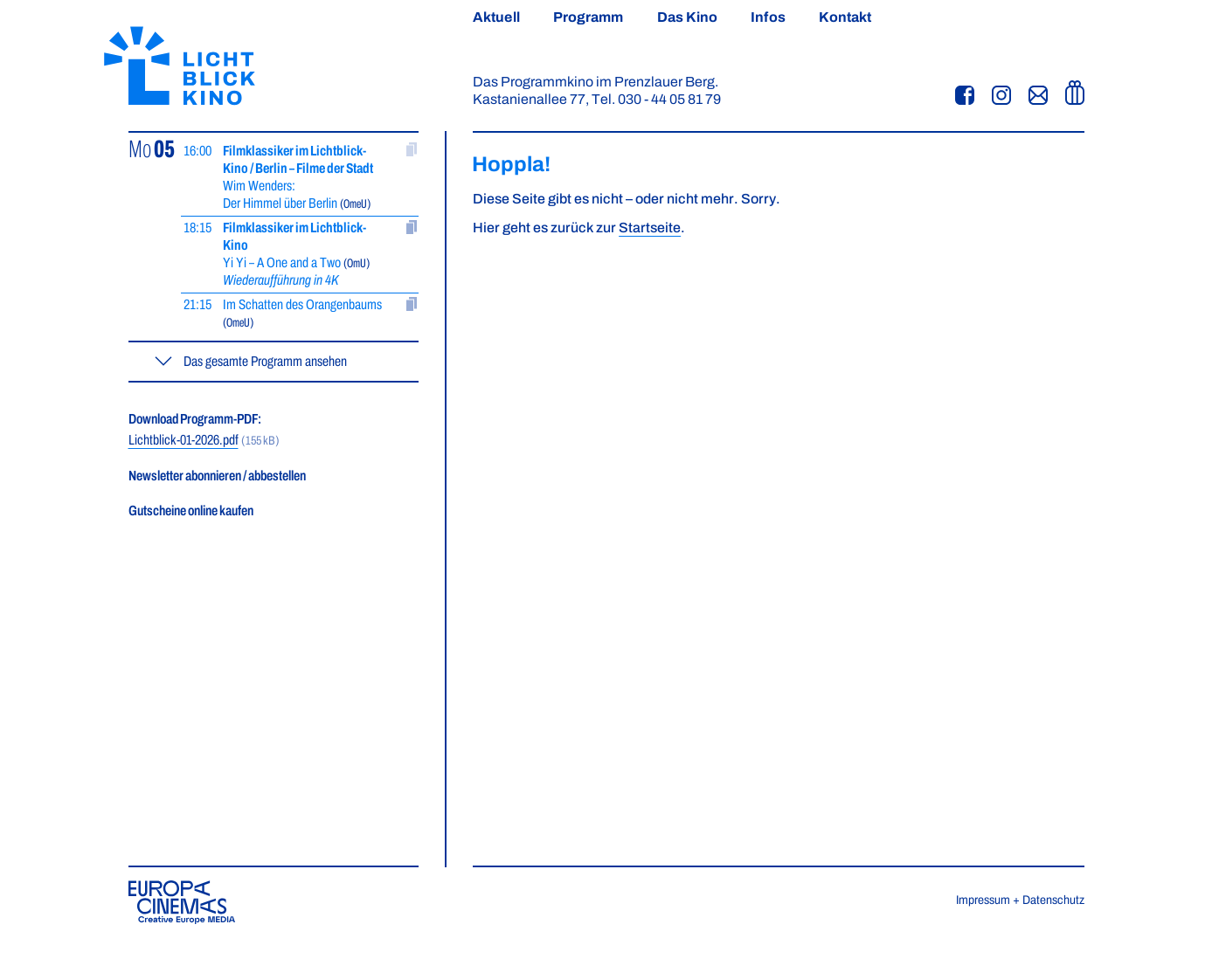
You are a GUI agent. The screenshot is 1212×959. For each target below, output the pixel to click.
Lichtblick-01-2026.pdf (183, 440)
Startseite (650, 228)
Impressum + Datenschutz (1020, 900)
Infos (768, 17)
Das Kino (687, 17)
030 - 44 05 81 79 (669, 100)
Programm (588, 17)
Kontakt (845, 17)
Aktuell (496, 17)
